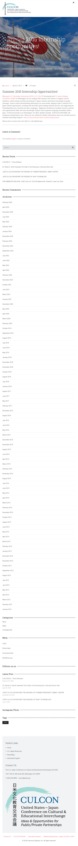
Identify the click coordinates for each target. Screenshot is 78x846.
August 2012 (6, 576)
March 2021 (6, 295)
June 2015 (5, 455)
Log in (4, 644)
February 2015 (7, 470)
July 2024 (5, 218)
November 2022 (7, 247)
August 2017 (6, 392)
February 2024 (7, 228)
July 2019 (5, 344)
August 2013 (6, 523)
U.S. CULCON (39, 97)
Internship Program (13, 759)
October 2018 (6, 373)
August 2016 (6, 417)
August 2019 (6, 339)
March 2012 (6, 601)
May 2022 (5, 266)
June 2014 (5, 489)
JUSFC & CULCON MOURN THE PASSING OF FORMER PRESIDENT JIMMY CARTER (30, 173)
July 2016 (5, 421)
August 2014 (6, 480)
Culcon (6, 87)
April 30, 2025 (6, 689)
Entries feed (6, 649)
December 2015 (7, 441)
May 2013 (5, 533)
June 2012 (5, 586)
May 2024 (5, 223)
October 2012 (6, 567)
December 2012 (7, 557)
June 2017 (5, 397)
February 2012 (7, 605)
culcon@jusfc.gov (24, 779)
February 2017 (7, 407)
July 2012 (5, 581)
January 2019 (7, 358)
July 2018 (5, 383)
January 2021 (7, 300)
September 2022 (8, 252)
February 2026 (7, 203)
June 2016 (5, 426)
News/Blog (11, 756)
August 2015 (6, 450)
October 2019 (6, 329)
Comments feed (7, 654)
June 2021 (5, 291)
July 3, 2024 (6, 703)
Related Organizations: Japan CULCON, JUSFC (59, 838)
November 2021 (7, 281)
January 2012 (7, 610)
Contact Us (7, 838)
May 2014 (5, 494)
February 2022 (7, 276)
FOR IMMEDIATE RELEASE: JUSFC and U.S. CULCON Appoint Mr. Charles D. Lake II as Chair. (32, 182)
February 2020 (7, 325)
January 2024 (7, 232)
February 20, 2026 (8, 682)
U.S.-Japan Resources (14, 752)
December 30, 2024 (8, 696)
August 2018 (6, 378)
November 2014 (7, 475)
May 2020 (5, 310)
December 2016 (7, 412)
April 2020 (5, 315)
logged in (14, 140)
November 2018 (7, 368)
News (4, 623)
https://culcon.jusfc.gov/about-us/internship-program (41, 118)
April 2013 (5, 538)
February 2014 (7, 509)
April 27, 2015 (17, 87)
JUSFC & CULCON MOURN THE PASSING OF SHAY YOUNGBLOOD (24, 178)
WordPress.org (7, 659)
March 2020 (6, 320)
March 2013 (6, 543)
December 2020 (7, 305)
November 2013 (7, 513)
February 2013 (7, 547)
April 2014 (5, 499)
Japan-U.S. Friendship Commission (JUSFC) (19, 97)
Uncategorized (7, 631)
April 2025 (5, 208)
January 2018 (7, 387)
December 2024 (7, 213)
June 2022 (5, 262)
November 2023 (7, 237)
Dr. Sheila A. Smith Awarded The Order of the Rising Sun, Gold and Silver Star (27, 168)
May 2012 (5, 591)
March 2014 (6, 504)
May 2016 (5, 431)
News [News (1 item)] (5, 723)
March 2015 (6, 465)
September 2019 (8, 334)
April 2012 (5, 596)
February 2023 (7, 242)
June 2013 (5, 528)
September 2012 (8, 572)
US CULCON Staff (19, 838)
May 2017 (5, 402)
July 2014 (5, 484)
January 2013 (7, 552)
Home (9, 749)
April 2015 (5, 460)
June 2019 (5, 349)
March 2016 (6, 436)
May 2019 (5, 354)
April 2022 (5, 271)
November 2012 (7, 562)
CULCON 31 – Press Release (12, 163)
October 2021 (6, 286)
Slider (4, 627)
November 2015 (7, 446)
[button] (75, 87)
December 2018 (7, 363)
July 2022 (5, 257)
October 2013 (6, 518)
